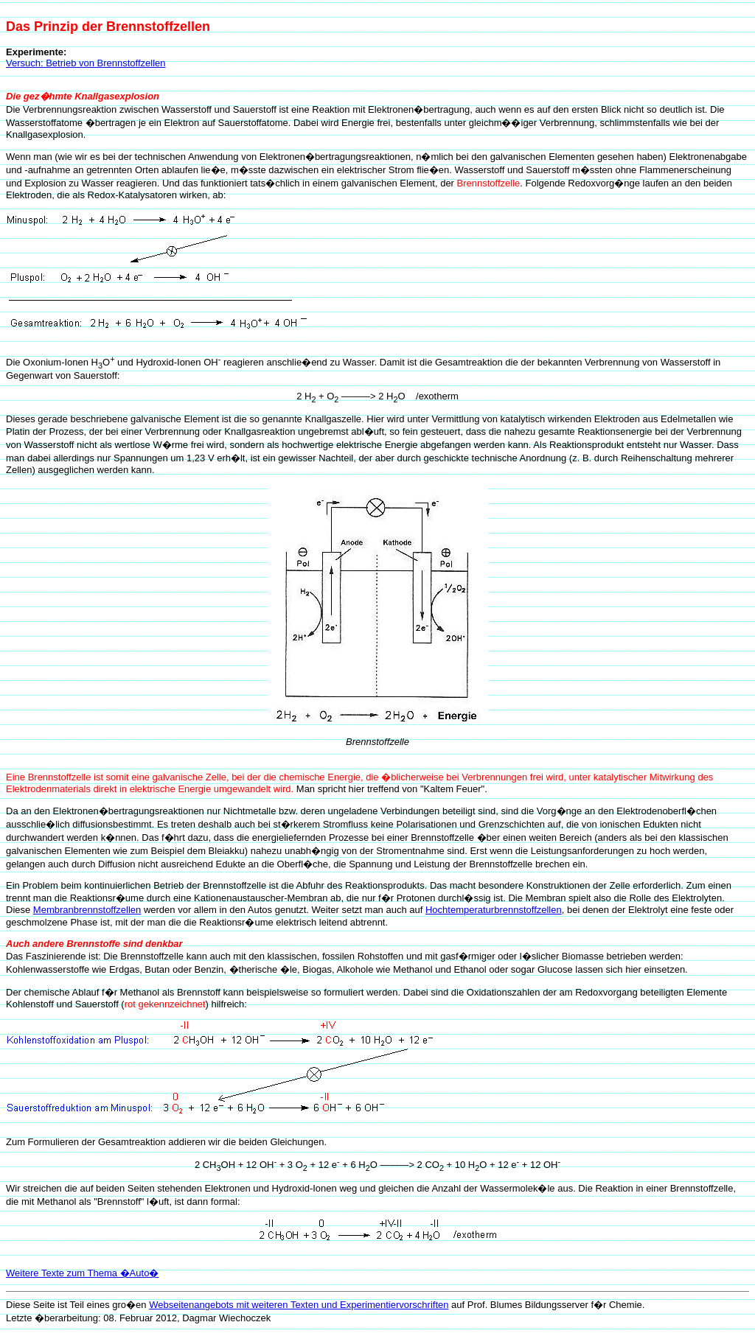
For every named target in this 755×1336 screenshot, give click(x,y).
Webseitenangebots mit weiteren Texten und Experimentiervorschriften (298, 1304)
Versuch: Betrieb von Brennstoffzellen (86, 63)
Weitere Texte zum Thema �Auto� (82, 1273)
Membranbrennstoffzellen (87, 909)
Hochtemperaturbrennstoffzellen (493, 909)
